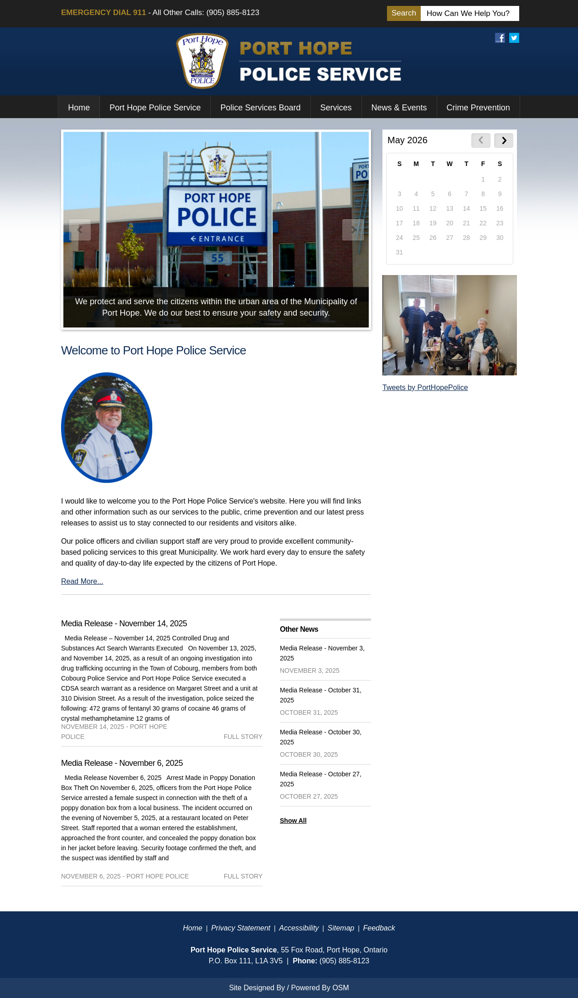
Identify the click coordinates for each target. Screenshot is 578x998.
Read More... (82, 581)
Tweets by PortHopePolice (425, 387)
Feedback (379, 928)
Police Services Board (260, 107)
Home (79, 107)
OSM (340, 988)
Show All (293, 820)
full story (243, 736)
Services (336, 107)
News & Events (399, 107)
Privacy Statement (240, 928)
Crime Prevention (478, 107)
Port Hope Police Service (155, 107)
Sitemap (341, 928)
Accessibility (299, 928)
